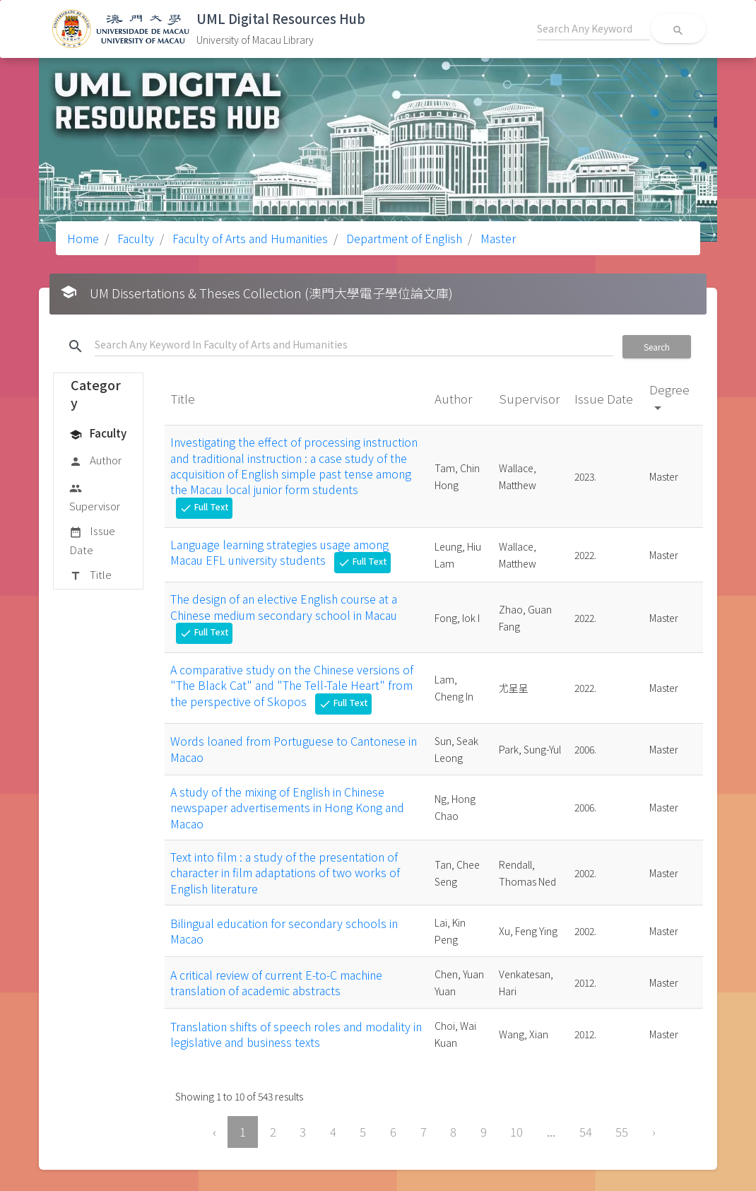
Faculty (134, 238)
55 (621, 1131)
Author (95, 461)
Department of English (402, 238)
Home (83, 238)
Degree (669, 397)
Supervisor (94, 496)
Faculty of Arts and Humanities (249, 238)
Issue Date (92, 539)
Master (497, 238)
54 (585, 1131)
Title (90, 575)
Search (657, 347)
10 (516, 1131)
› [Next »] (654, 1131)
